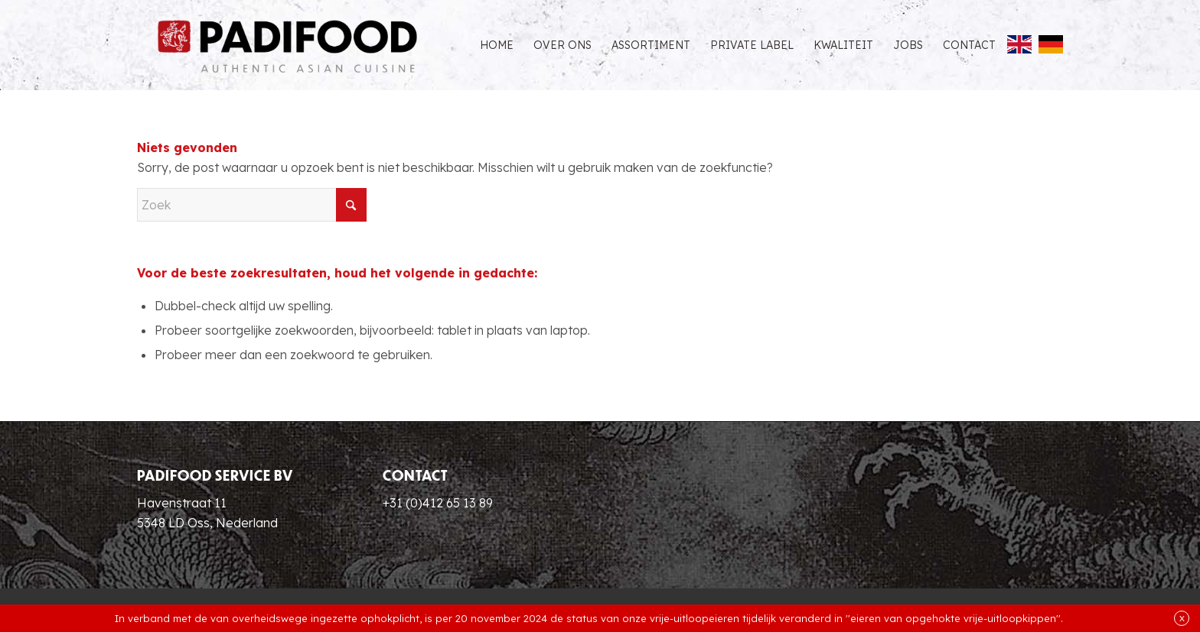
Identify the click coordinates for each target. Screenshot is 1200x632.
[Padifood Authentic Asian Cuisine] (287, 45)
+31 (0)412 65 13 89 (438, 502)
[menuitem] (496, 45)
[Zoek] (252, 205)
